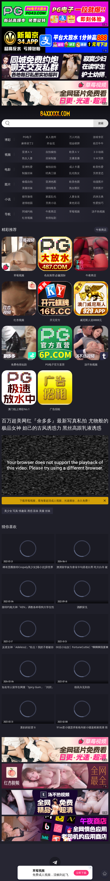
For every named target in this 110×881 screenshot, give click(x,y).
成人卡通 (74, 166)
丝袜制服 (51, 158)
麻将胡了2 (27, 143)
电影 (8, 169)
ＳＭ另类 (98, 158)
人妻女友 (74, 196)
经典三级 (51, 173)
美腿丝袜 (27, 188)
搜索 (100, 123)
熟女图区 (74, 188)
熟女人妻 (27, 158)
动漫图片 (98, 181)
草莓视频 (74, 211)
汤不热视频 (98, 211)
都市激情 (27, 196)
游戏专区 (98, 137)
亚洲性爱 (27, 166)
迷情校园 (27, 203)
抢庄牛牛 (98, 143)
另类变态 (98, 173)
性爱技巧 (98, 203)
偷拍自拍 (51, 166)
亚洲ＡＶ (27, 152)
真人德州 (51, 137)
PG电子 (27, 137)
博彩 (8, 140)
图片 (8, 184)
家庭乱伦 (51, 196)
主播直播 (74, 158)
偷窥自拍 (27, 181)
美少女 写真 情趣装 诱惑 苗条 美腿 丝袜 (27, 511)
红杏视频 (27, 218)
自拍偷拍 (51, 152)
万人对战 (74, 137)
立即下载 (81, 872)
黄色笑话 (74, 203)
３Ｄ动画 (98, 152)
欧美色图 (74, 181)
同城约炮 (27, 211)
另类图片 (98, 188)
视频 (8, 154)
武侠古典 (98, 196)
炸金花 (51, 143)
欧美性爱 (98, 166)
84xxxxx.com (55, 113)
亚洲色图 (51, 181)
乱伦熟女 (74, 173)
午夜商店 (51, 211)
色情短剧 (51, 218)
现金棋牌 (74, 143)
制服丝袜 (27, 173)
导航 (8, 214)
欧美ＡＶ (74, 152)
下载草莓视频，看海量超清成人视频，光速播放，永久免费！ (63, 500)
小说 (8, 199)
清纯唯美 (51, 188)
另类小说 (51, 203)
